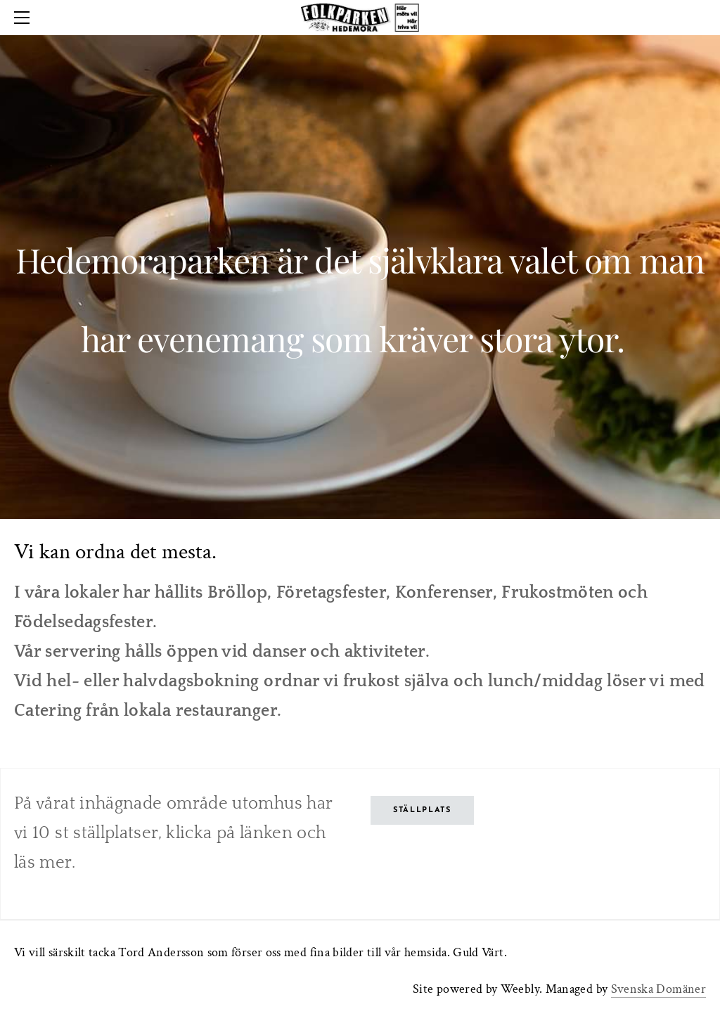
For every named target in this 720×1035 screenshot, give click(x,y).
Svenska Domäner (658, 989)
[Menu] (24, 18)
